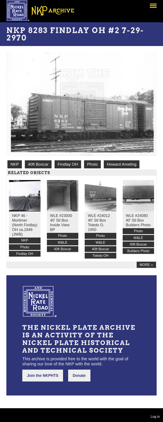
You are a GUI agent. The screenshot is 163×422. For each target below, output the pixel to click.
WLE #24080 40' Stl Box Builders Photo (138, 220)
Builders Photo (138, 251)
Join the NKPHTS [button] (42, 375)
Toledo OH (100, 255)
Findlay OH (68, 164)
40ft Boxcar (38, 164)
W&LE (62, 242)
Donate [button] (79, 375)
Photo (92, 164)
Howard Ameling (121, 164)
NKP (14, 164)
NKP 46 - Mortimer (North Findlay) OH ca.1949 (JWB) (24, 225)
